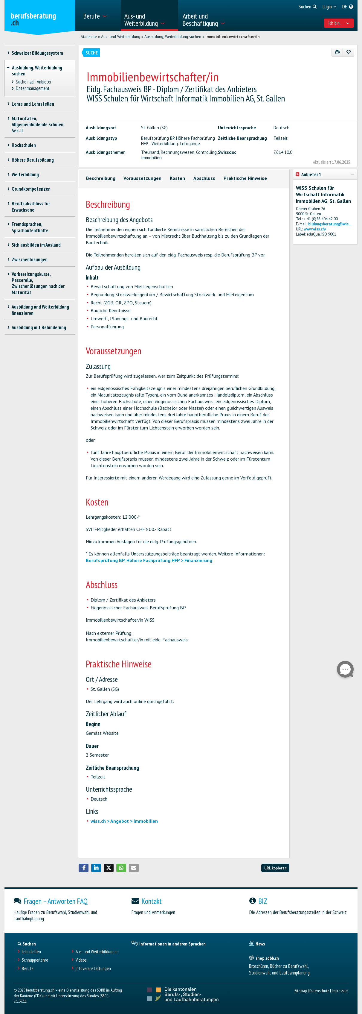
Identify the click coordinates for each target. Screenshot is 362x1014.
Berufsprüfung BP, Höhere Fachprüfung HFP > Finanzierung (149, 560)
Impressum (340, 990)
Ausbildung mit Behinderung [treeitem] (39, 327)
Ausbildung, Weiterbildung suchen (172, 36)
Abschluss (204, 178)
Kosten (177, 178)
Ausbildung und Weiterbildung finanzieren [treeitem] (40, 309)
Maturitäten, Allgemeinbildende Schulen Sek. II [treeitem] (37, 124)
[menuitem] (100, 15)
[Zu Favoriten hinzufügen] (348, 52)
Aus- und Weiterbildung (120, 36)
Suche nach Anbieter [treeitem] (33, 82)
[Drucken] (337, 52)
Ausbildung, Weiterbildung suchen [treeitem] (37, 70)
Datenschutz (319, 990)
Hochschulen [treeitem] (24, 145)
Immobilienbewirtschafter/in (232, 36)
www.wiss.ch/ (315, 229)
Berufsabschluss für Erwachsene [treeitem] (31, 206)
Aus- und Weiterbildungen (97, 951)
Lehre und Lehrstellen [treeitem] (33, 104)
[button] (84, 868)
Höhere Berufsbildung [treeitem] (33, 160)
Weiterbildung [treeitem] (25, 174)
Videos (81, 960)
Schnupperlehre (35, 960)
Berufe (27, 968)
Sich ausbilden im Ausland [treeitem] (36, 245)
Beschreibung (100, 178)
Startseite (89, 36)
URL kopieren (275, 868)
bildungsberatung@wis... (329, 224)
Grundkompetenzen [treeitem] (31, 189)
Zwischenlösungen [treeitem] (30, 259)
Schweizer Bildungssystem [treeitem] (37, 53)
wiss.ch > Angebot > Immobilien (124, 821)
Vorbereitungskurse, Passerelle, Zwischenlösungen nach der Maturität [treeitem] (38, 283)
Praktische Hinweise (245, 178)
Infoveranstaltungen (93, 968)
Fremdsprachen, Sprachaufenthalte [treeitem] (30, 227)
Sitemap (300, 990)
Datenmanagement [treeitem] (33, 88)
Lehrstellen (31, 951)
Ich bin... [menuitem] (338, 23)
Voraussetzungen (142, 178)
